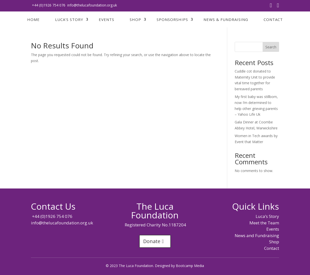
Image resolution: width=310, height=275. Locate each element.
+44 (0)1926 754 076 (48, 5)
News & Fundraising (226, 19)
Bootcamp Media (190, 265)
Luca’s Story (69, 19)
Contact (273, 19)
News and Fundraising (257, 235)
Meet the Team (264, 223)
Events (106, 19)
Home (33, 19)
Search (270, 47)
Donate (151, 241)
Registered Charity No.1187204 (155, 225)
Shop (135, 19)
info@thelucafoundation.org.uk (92, 5)
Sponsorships (172, 19)
